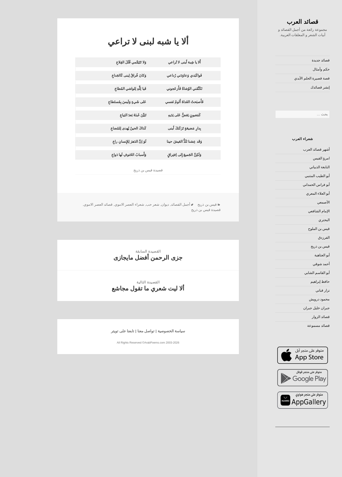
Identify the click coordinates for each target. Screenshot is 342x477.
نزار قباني (300, 290)
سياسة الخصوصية (149, 331)
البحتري (301, 220)
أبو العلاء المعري (295, 193)
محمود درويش (297, 299)
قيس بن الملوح (296, 229)
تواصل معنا (123, 331)
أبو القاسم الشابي (294, 273)
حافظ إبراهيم (297, 281)
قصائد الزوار (298, 317)
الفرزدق (301, 237)
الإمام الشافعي (296, 211)
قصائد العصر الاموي (75, 204)
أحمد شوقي (298, 264)
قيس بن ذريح (297, 246)
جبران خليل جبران (294, 308)
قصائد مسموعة (296, 325)
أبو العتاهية (299, 255)
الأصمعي (301, 202)
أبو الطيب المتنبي (294, 176)
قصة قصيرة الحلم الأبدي (289, 78)
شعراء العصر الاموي (107, 204)
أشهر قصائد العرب (294, 149)
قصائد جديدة (298, 60)
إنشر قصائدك (297, 87)
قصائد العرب (280, 21)
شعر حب (130, 204)
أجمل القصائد (158, 204)
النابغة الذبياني (297, 167)
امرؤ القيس (298, 158)
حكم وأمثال (298, 69)
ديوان (142, 204)
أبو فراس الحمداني (293, 185)
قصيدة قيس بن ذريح (183, 210)
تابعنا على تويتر (100, 331)
